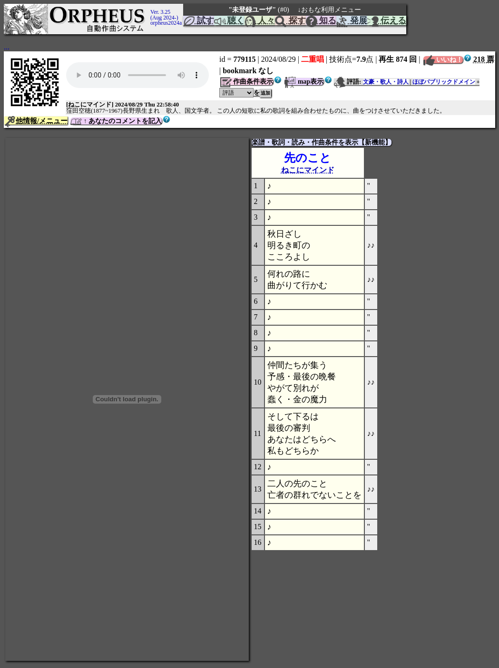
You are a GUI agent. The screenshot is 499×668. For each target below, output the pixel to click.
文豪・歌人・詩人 (386, 82)
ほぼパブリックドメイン (443, 82)
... (7, 47)
